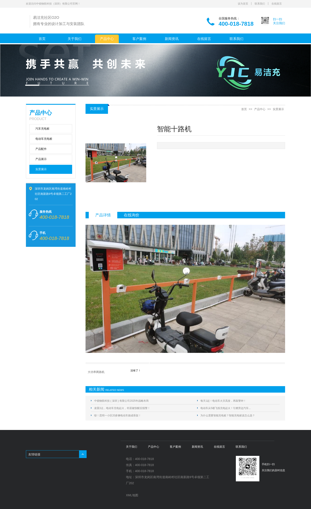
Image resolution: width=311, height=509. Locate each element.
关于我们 (74, 39)
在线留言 (276, 3)
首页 (42, 39)
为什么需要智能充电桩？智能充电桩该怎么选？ (227, 415)
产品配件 (41, 149)
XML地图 (132, 495)
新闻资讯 (172, 39)
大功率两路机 (96, 372)
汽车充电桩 (42, 128)
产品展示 (41, 159)
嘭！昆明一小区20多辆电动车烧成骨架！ (117, 415)
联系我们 (260, 3)
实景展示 (41, 169)
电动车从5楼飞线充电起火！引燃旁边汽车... (225, 408)
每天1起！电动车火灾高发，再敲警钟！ (223, 400)
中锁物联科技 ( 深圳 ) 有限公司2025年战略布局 (121, 400)
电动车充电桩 (43, 138)
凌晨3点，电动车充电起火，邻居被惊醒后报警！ (122, 408)
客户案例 (139, 39)
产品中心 (107, 39)
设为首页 (243, 3)
